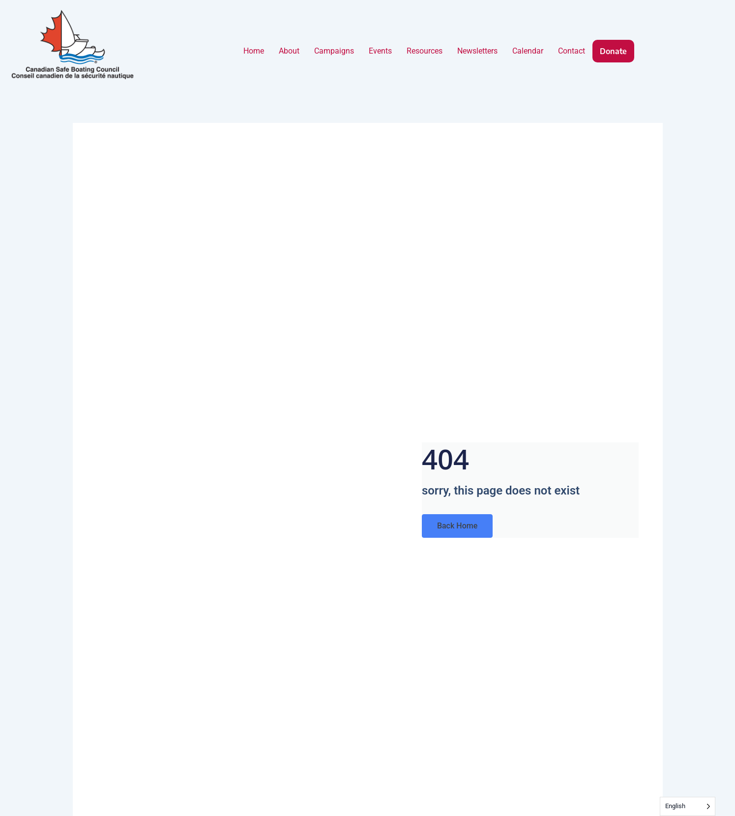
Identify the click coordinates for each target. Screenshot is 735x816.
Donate (613, 51)
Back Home (457, 525)
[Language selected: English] (687, 806)
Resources (424, 51)
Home (253, 51)
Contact (571, 51)
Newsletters (477, 51)
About (289, 51)
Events (380, 51)
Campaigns (334, 51)
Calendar (527, 51)
